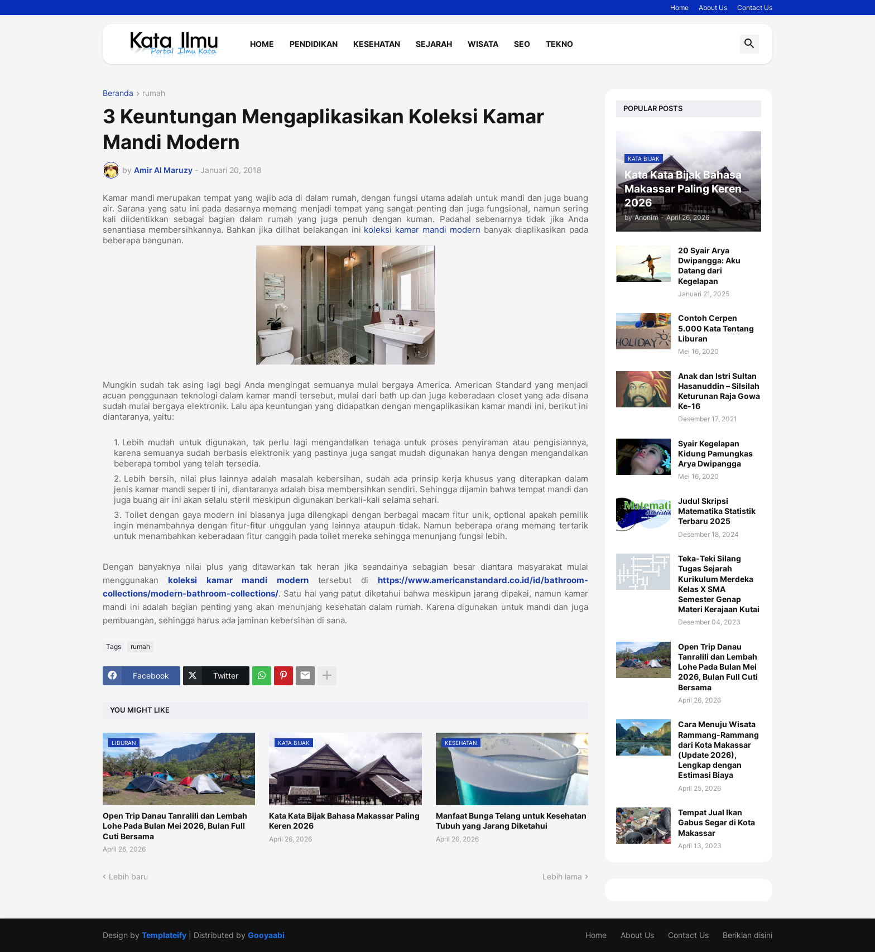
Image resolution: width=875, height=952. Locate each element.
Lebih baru (128, 876)
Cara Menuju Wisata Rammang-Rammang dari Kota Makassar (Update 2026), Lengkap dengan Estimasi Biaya (718, 749)
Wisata (483, 44)
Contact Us (754, 7)
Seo (522, 44)
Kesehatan (376, 44)
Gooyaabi (266, 935)
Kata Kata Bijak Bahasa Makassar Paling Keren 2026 (344, 820)
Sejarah (434, 44)
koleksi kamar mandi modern (422, 229)
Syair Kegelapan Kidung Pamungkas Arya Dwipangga (715, 453)
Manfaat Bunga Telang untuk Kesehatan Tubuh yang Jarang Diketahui (511, 820)
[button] (749, 44)
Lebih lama (562, 876)
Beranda (118, 93)
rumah (153, 93)
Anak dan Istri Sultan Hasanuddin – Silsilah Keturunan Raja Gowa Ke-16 (719, 391)
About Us (713, 7)
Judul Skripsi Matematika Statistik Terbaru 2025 (717, 511)
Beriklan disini (747, 935)
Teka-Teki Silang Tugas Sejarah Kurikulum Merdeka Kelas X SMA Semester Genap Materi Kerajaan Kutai (718, 584)
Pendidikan (314, 44)
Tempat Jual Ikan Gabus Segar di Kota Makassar (716, 822)
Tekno (559, 44)
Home (679, 7)
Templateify (164, 935)
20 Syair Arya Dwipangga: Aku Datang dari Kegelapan (709, 266)
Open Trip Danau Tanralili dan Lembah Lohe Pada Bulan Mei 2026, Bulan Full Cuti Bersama (175, 825)
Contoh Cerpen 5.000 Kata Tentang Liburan (716, 328)
